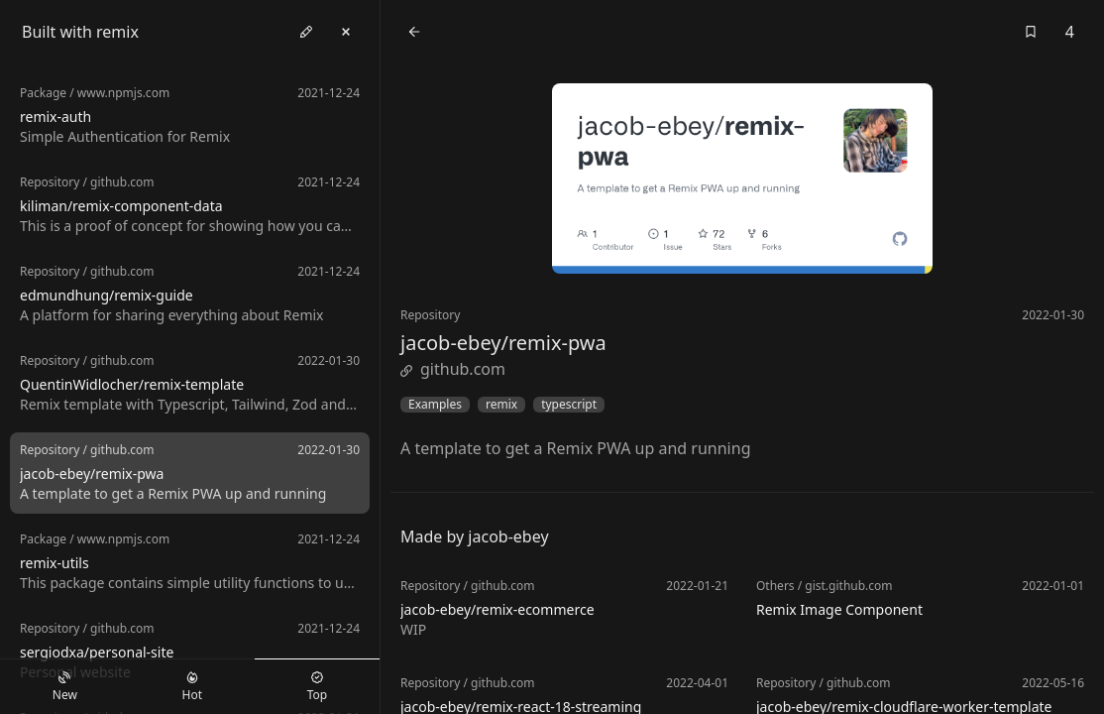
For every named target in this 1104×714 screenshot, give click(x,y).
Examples (435, 405)
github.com (452, 369)
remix (501, 405)
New (65, 687)
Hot (192, 687)
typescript (569, 405)
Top (317, 687)
